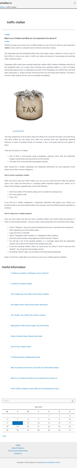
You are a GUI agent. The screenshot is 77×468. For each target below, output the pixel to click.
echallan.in (6, 3)
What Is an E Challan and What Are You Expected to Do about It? (31, 38)
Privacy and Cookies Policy (18, 451)
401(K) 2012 (19, 131)
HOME (18, 445)
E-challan (7, 34)
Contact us (18, 453)
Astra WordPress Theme (52, 462)
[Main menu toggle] (74, 3)
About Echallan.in (18, 448)
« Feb (4, 436)
